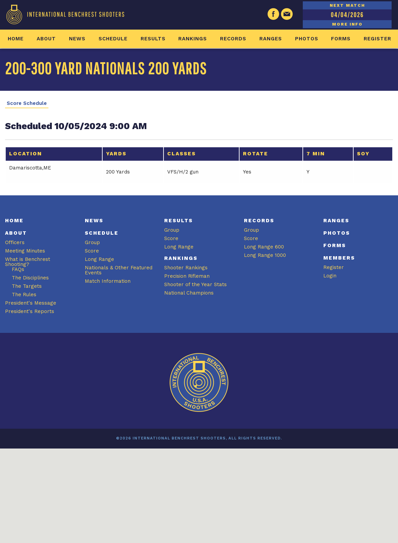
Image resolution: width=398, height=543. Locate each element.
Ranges (270, 39)
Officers (15, 242)
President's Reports (29, 311)
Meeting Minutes (25, 251)
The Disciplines (30, 278)
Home (16, 39)
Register (377, 39)
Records (233, 39)
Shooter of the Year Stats (195, 284)
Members (339, 258)
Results (153, 39)
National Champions (189, 293)
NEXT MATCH (347, 5)
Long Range (99, 259)
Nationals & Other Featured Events (118, 270)
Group (92, 242)
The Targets (27, 286)
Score (92, 251)
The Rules (24, 295)
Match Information (108, 281)
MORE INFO (347, 24)
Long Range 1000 (265, 255)
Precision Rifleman (187, 276)
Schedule (113, 39)
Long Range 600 (264, 247)
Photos (306, 39)
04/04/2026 (347, 14)
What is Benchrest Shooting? (27, 261)
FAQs (18, 269)
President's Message (30, 303)
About (46, 39)
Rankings (192, 39)
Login (329, 276)
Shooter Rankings (186, 268)
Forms (341, 39)
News (77, 39)
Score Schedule (27, 103)
